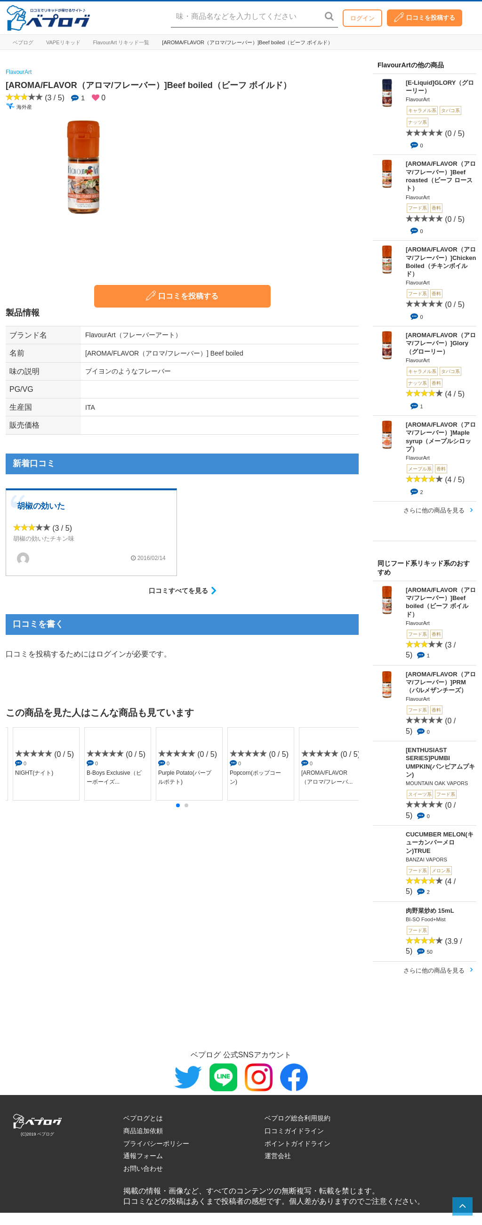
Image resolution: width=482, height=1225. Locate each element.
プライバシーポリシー (156, 1143)
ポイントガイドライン (297, 1143)
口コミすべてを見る (178, 590)
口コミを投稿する (424, 17)
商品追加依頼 (143, 1131)
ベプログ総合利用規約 (297, 1118)
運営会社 (278, 1156)
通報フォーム (143, 1156)
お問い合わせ (143, 1168)
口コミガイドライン (294, 1131)
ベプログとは (143, 1118)
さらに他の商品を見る (434, 510)
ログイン (362, 18)
